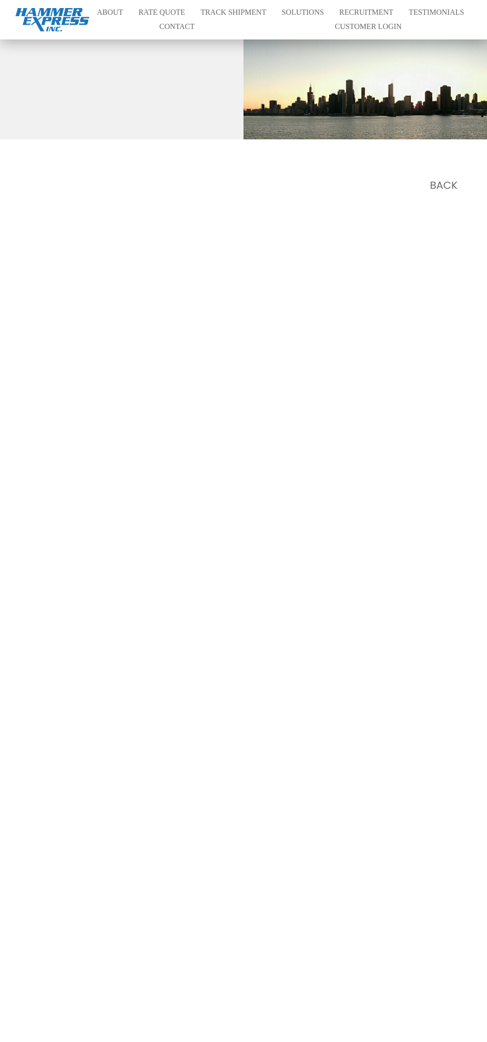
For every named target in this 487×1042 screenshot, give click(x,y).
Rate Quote (161, 12)
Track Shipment (233, 12)
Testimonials (436, 12)
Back (444, 186)
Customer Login (368, 26)
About (110, 12)
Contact (177, 26)
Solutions (303, 12)
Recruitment (366, 12)
